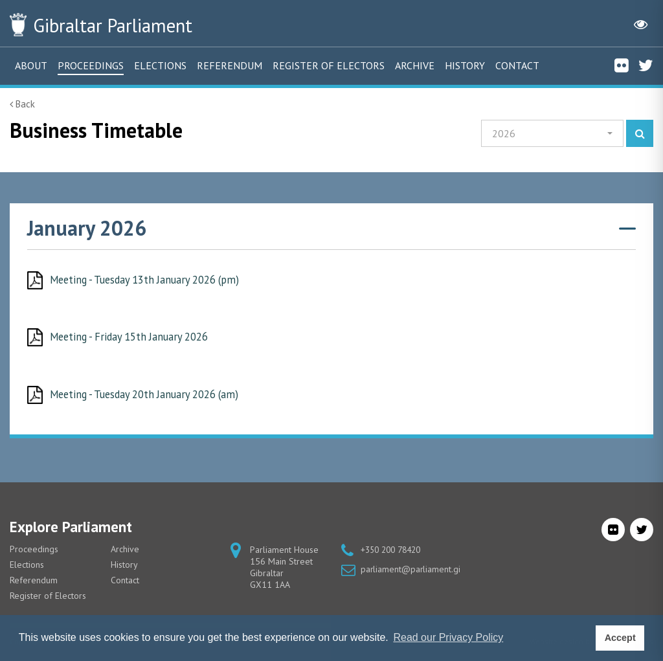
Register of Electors (329, 65)
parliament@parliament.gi (411, 570)
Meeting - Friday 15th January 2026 (134, 337)
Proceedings (91, 65)
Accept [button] (620, 638)
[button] (552, 133)
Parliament (122, 24)
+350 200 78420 (394, 551)
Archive (414, 65)
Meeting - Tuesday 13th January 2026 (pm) (151, 280)
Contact (517, 65)
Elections (160, 65)
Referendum (229, 65)
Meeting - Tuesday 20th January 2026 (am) (150, 395)
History (465, 65)
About (31, 65)
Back (22, 104)
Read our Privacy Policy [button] (448, 637)
